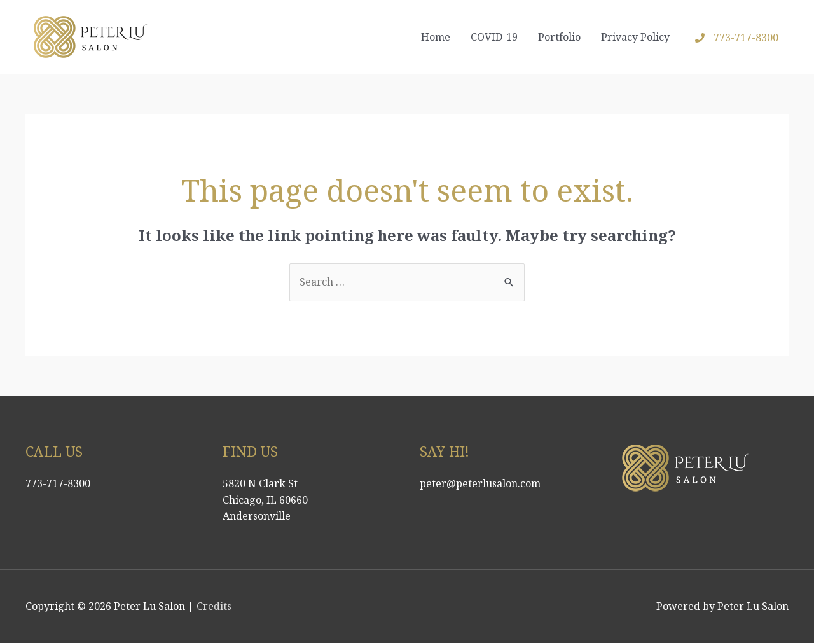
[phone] (736, 38)
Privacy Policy (635, 37)
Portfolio (559, 37)
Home (435, 37)
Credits (214, 606)
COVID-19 (494, 37)
